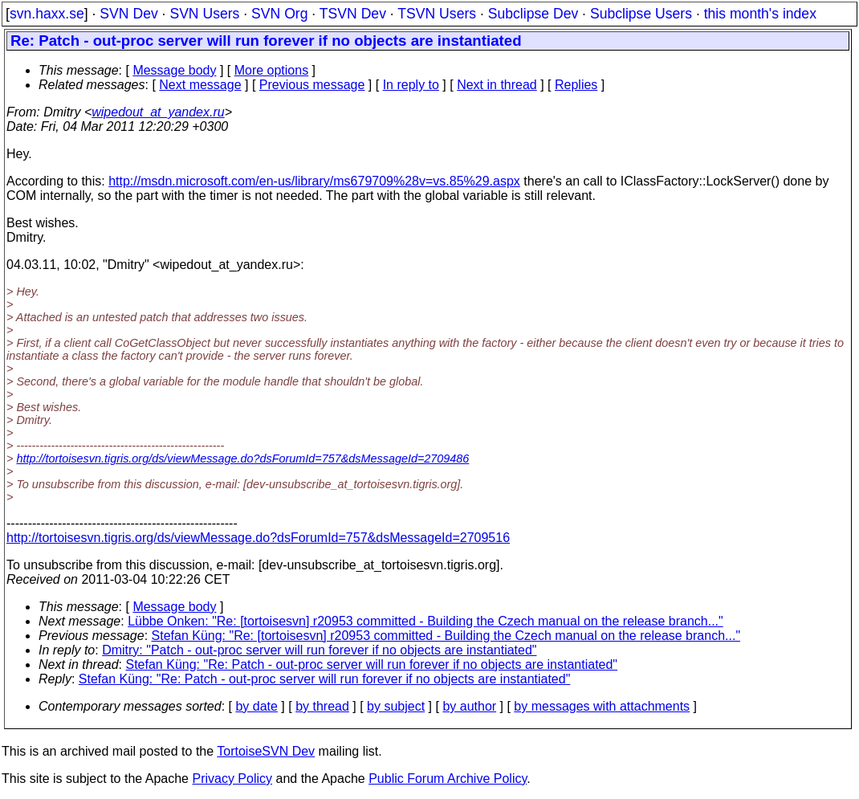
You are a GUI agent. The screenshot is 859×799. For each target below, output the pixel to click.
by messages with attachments (602, 706)
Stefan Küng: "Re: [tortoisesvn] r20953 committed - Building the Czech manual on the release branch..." (446, 635)
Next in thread (497, 85)
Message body (174, 70)
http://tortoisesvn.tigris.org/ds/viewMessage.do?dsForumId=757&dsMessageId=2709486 (242, 458)
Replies (576, 85)
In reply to (411, 85)
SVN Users (204, 14)
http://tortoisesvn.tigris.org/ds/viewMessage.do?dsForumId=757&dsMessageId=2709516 (258, 537)
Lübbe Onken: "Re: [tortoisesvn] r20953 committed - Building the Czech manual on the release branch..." (425, 621)
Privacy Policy (232, 778)
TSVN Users (436, 14)
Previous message (312, 85)
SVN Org (279, 14)
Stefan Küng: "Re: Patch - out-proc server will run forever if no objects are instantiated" (372, 664)
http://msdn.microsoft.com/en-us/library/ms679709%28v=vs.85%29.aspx (314, 181)
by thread (322, 706)
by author (469, 706)
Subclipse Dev (533, 14)
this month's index (760, 14)
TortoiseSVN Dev (266, 751)
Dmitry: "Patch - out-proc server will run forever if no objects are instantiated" (319, 650)
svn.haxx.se (47, 14)
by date (256, 706)
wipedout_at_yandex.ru (158, 112)
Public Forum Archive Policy (447, 778)
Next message (200, 85)
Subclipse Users (641, 14)
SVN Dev (128, 14)
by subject (396, 706)
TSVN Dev (353, 14)
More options (271, 70)
